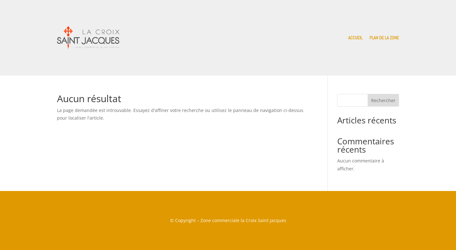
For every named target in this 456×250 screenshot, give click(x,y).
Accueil (355, 38)
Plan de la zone (384, 38)
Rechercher (383, 100)
